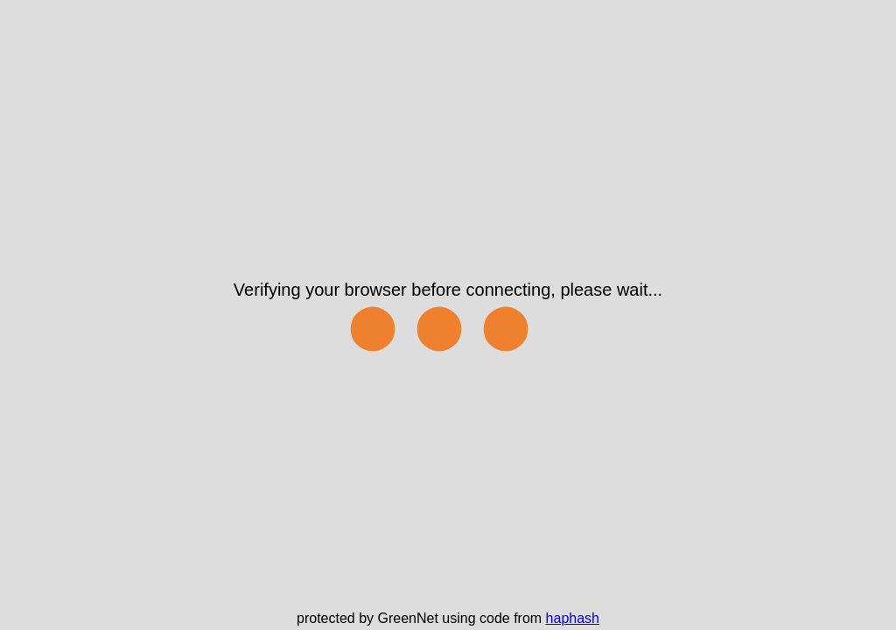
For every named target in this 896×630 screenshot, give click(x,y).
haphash (572, 618)
